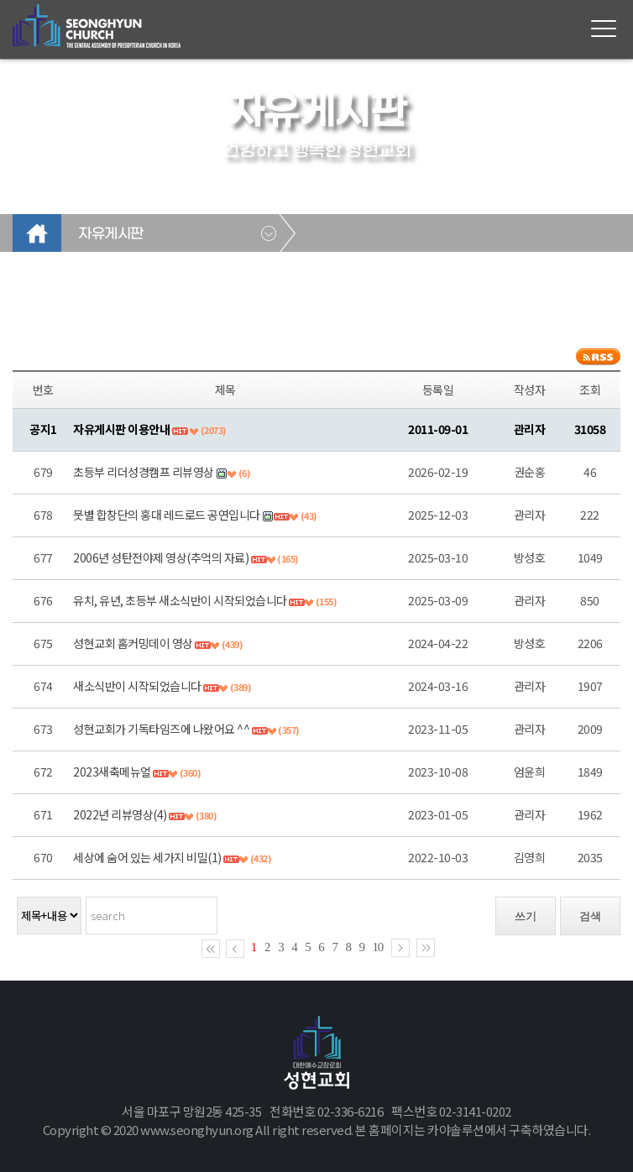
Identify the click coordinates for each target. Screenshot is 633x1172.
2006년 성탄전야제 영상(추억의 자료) (160, 557)
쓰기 (525, 916)
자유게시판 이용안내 (121, 429)
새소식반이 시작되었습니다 (137, 686)
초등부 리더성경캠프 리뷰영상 (143, 471)
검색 (590, 916)
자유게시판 (111, 234)
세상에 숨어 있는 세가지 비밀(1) (147, 857)
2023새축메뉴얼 (112, 771)
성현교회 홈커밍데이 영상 (133, 643)
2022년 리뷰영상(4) (120, 814)
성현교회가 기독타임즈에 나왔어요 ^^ (161, 728)
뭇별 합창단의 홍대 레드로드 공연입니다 (166, 514)
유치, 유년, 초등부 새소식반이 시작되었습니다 (180, 600)
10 (378, 947)
